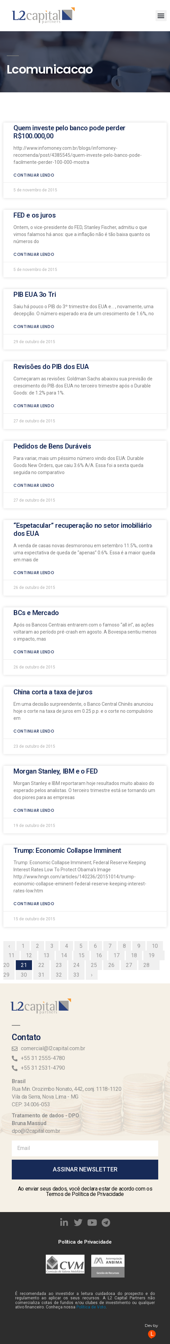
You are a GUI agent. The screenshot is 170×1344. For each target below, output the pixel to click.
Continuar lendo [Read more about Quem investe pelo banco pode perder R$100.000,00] (34, 116)
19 (154, 895)
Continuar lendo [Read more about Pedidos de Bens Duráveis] (34, 426)
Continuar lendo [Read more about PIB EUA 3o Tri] (34, 267)
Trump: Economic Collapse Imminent (67, 791)
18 (136, 895)
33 (78, 915)
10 (157, 886)
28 (149, 905)
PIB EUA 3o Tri (34, 235)
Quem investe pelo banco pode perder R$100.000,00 (69, 72)
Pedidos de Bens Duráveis (52, 387)
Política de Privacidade (84, 1242)
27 (131, 905)
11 (14, 895)
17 (119, 895)
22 (43, 905)
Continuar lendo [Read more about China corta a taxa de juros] (34, 672)
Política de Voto (91, 1307)
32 (61, 915)
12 (31, 895)
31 (43, 915)
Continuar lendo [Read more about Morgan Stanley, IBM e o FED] (34, 751)
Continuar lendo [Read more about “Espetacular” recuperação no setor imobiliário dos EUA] (34, 513)
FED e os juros (34, 156)
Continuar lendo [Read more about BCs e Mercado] (34, 593)
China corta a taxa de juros (52, 633)
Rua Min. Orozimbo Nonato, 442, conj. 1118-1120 (66, 1089)
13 (49, 895)
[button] (161, 15)
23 (61, 905)
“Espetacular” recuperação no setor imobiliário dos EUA (82, 470)
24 (78, 905)
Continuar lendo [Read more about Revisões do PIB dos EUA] (34, 347)
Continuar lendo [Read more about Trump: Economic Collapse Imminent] (34, 844)
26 (114, 905)
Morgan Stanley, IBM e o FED (55, 712)
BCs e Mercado (36, 554)
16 (101, 895)
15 (84, 895)
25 (96, 905)
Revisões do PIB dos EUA (51, 308)
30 (26, 915)
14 (66, 895)
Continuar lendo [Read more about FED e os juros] (34, 195)
